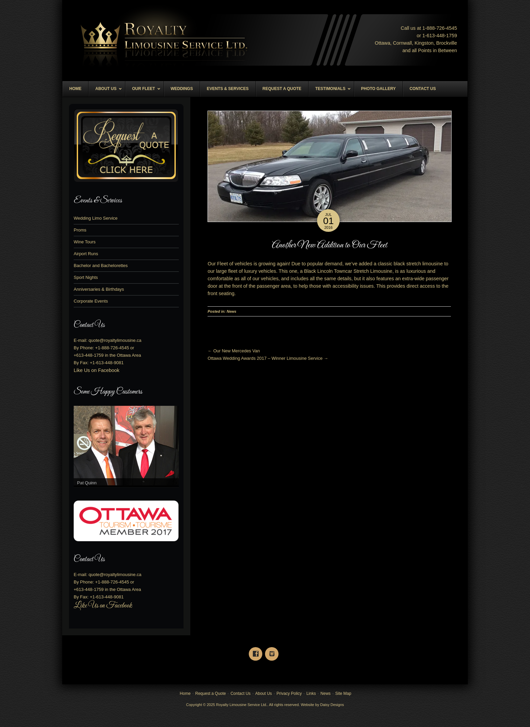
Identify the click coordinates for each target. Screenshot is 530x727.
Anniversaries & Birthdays (99, 289)
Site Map (343, 693)
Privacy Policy (289, 693)
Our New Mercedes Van (234, 350)
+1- (112, 347)
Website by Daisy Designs (322, 705)
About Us (263, 693)
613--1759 (442, 35)
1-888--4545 (440, 28)
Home (185, 693)
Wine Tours (85, 241)
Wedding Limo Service (96, 218)
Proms (80, 230)
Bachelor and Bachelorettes (101, 265)
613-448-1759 (90, 355)
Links (311, 693)
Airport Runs (86, 253)
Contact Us (240, 693)
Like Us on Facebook (96, 370)
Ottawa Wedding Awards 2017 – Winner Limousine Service (268, 358)
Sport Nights (86, 277)
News (232, 311)
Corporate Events (91, 301)
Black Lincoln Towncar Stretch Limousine (348, 271)
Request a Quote (210, 693)
